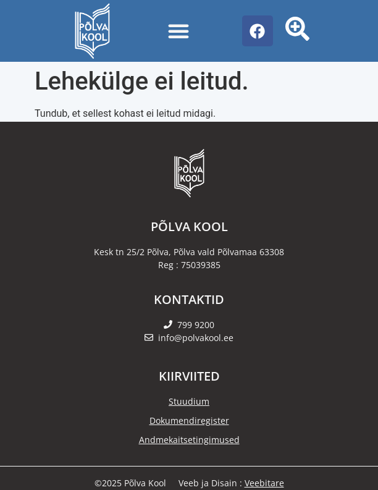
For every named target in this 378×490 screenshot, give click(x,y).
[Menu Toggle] (178, 31)
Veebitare (264, 483)
